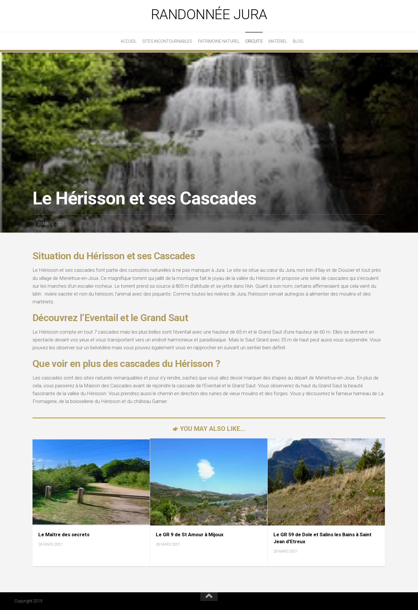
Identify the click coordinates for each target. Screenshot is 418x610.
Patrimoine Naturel (218, 41)
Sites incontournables (167, 41)
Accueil (128, 41)
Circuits (254, 41)
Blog (298, 41)
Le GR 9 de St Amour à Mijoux (190, 534)
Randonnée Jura (209, 14)
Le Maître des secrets (63, 534)
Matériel (278, 41)
